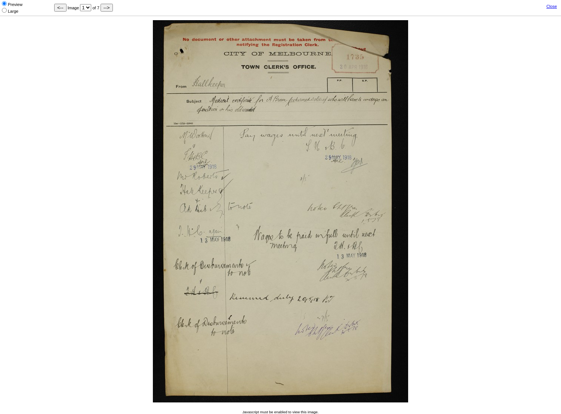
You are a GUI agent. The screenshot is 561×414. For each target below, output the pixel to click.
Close (551, 6)
